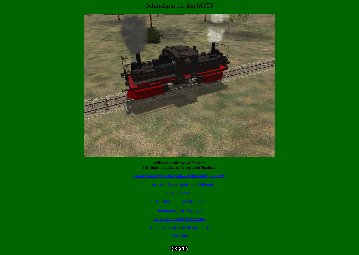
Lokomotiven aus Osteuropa (179, 210)
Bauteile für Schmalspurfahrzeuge (179, 219)
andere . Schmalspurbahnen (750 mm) (180, 184)
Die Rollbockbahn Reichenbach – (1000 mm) (179, 176)
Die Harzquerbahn (180, 193)
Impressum (179, 236)
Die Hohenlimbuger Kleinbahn (179, 202)
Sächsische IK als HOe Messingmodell (179, 227)
